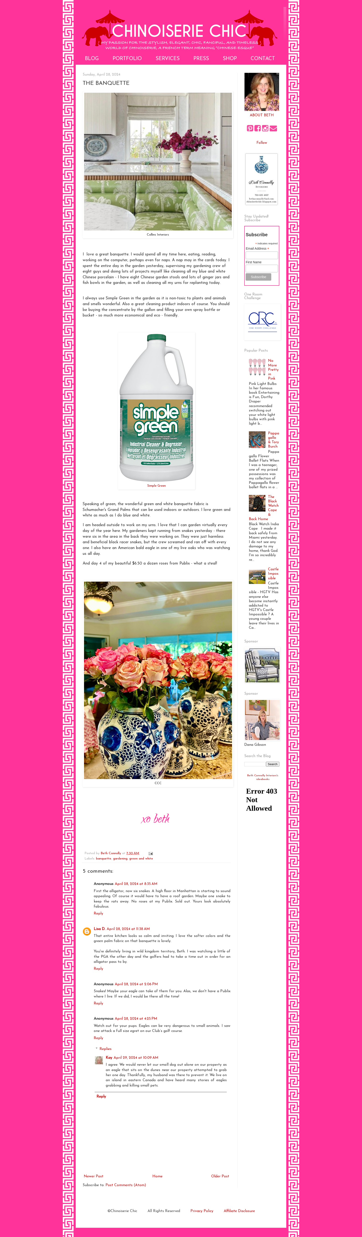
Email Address (257, 248)
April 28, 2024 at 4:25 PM (136, 1019)
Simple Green (156, 486)
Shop (230, 58)
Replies (106, 1049)
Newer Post (93, 1176)
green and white (141, 858)
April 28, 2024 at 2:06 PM (136, 984)
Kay (109, 1058)
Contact (263, 58)
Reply (98, 913)
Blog (92, 58)
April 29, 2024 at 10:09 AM (136, 1058)
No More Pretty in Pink (273, 370)
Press (201, 58)
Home (157, 1176)
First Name (253, 262)
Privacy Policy (201, 1211)
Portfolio (127, 58)
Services (168, 58)
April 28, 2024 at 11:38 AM (128, 929)
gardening (120, 858)
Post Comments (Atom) (126, 1185)
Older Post (220, 1176)
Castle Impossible (273, 574)
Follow (261, 143)
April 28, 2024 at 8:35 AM (136, 884)
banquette (103, 858)
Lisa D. (99, 929)
